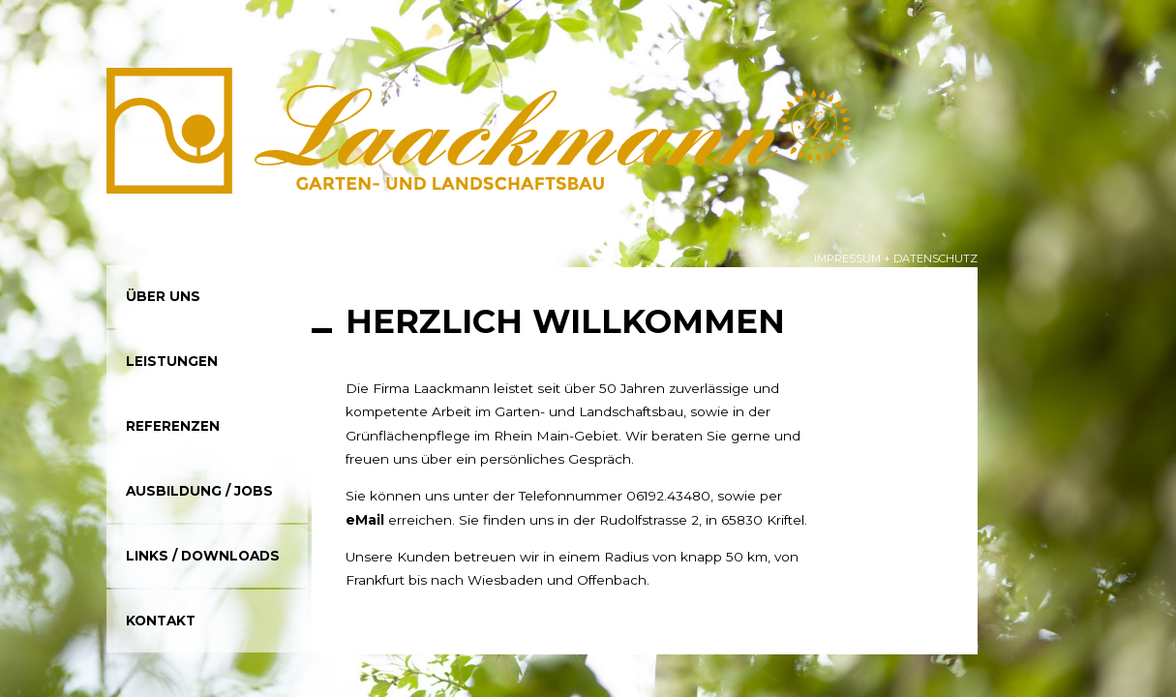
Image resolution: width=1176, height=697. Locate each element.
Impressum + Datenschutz (896, 258)
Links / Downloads (203, 555)
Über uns (163, 296)
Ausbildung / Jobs (199, 491)
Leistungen (172, 361)
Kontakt (161, 620)
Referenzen (173, 426)
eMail (365, 520)
